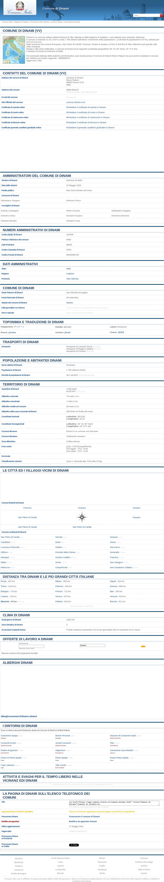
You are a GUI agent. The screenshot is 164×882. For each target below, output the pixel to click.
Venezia (113, 596)
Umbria (144, 866)
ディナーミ (19, 326)
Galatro (58, 547)
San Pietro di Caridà (71, 44)
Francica (87, 44)
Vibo (112, 743)
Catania (4, 596)
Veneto (144, 873)
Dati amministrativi (20, 264)
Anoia (58, 562)
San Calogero (116, 562)
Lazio (60, 862)
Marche (60, 873)
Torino (3, 586)
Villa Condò (60, 765)
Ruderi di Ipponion (9, 750)
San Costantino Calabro (121, 567)
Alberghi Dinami (17, 663)
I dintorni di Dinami (20, 726)
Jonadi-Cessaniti (63, 743)
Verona (58, 596)
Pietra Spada (61, 758)
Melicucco (5, 567)
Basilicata (18, 862)
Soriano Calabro (62, 557)
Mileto (3, 562)
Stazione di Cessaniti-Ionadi (123, 735)
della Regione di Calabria (96, 37)
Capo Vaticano (7, 765)
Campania (18, 870)
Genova (113, 586)
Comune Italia (7, 22)
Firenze (58, 591)
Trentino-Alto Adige (144, 862)
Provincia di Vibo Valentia (39, 22)
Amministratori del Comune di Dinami (37, 176)
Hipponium (60, 750)
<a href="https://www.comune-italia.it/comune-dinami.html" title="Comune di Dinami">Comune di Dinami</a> (114, 803)
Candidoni (5, 542)
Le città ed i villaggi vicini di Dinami (36, 470)
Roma (3, 581)
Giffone (4, 552)
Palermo (59, 586)
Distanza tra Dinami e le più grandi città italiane (48, 577)
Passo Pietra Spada (119, 758)
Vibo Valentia (134, 44)
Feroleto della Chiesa (65, 552)
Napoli (113, 581)
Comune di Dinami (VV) (22, 31)
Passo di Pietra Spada (11, 758)
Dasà (57, 542)
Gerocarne (115, 547)
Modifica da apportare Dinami (83, 821)
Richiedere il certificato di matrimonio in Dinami (88, 117)
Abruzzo (18, 858)
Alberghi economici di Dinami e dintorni (19, 716)
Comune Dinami (57, 22)
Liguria (60, 866)
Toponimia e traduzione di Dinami (33, 322)
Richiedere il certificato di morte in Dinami (85, 112)
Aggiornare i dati (34, 60)
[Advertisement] (82, 150)
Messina (5, 601)
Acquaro (57, 44)
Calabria (70, 273)
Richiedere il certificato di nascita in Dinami (86, 107)
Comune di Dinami (18, 288)
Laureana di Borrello (10, 547)
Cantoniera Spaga (9, 735)
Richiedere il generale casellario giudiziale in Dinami (90, 127)
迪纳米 (121, 332)
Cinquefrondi (61, 567)
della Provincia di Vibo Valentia (67, 37)
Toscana (144, 858)
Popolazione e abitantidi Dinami (32, 360)
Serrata (58, 537)
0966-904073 (72, 90)
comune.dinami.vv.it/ (75, 102)
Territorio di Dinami (21, 384)
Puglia (102, 866)
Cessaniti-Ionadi (8, 743)
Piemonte (102, 862)
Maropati (5, 557)
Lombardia (60, 869)
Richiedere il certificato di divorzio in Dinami (86, 122)
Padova (58, 601)
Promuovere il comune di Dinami (84, 816)
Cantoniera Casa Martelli (121, 750)
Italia (68, 268)
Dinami (29, 37)
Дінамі (67, 332)
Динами (12, 332)
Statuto (69, 302)
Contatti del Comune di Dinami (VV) (34, 73)
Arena (113, 542)
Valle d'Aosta (144, 869)
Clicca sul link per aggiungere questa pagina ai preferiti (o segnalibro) (102, 812)
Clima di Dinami (16, 615)
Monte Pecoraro (62, 735)
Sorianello (114, 552)
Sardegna (102, 869)
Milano (58, 581)
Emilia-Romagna (18, 873)
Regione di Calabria (21, 22)
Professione (23, 643)
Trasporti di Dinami (20, 342)
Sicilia (102, 873)
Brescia (113, 601)
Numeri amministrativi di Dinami (31, 230)
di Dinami (55, 8)
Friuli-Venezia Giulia (60, 858)
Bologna (4, 591)
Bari (112, 591)
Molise (102, 858)
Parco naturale (8, 313)
